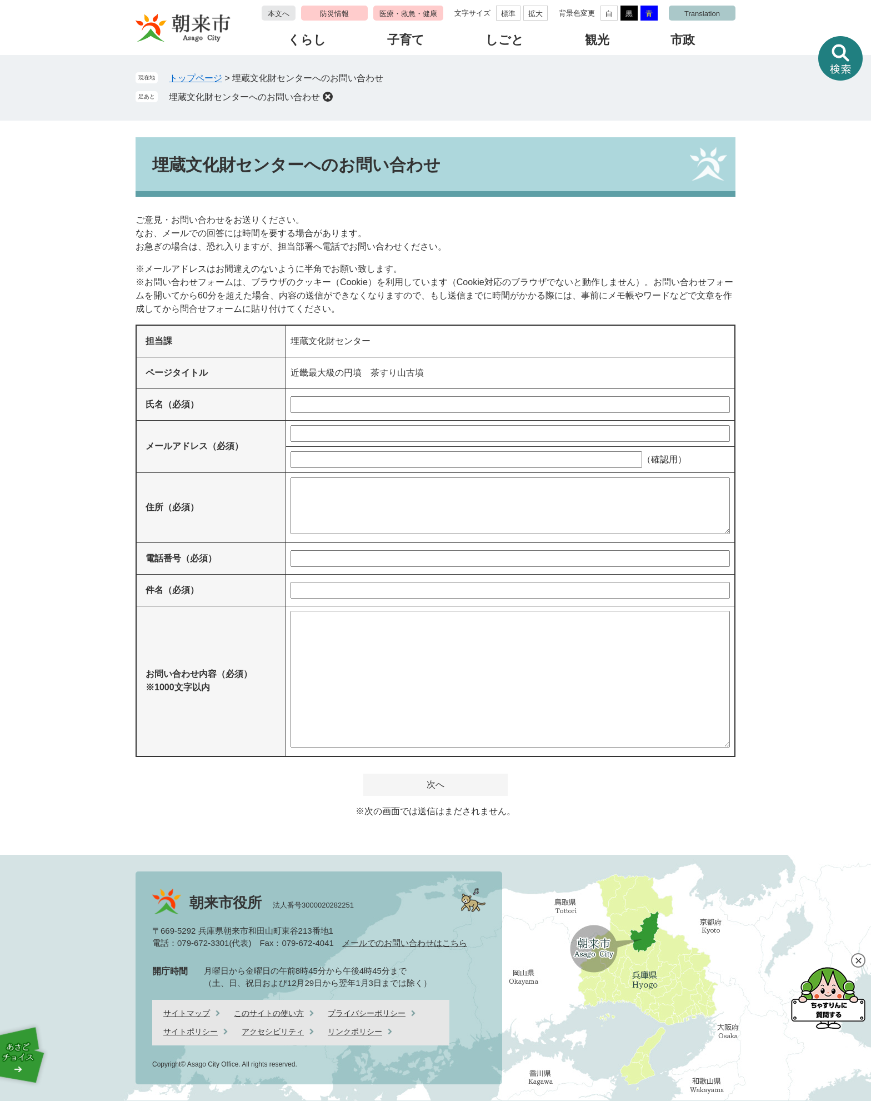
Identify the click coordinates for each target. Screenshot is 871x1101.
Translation (702, 13)
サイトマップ (186, 1013)
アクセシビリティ (273, 1031)
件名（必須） (172, 590)
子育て (405, 40)
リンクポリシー (355, 1031)
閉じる (858, 960)
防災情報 (334, 13)
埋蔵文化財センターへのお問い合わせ (244, 97)
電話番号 (181, 558)
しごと (504, 40)
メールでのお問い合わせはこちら (404, 943)
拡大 (535, 13)
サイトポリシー (190, 1031)
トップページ (195, 78)
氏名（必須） (172, 404)
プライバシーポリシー (367, 1013)
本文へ (278, 13)
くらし (307, 40)
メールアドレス (194, 446)
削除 (328, 97)
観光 (597, 40)
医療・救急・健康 (408, 13)
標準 (508, 13)
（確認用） (664, 459)
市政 (682, 40)
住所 (172, 507)
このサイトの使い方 (269, 1013)
